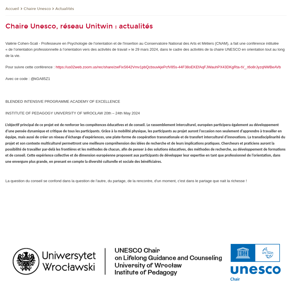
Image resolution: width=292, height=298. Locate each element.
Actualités (64, 9)
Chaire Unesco (37, 9)
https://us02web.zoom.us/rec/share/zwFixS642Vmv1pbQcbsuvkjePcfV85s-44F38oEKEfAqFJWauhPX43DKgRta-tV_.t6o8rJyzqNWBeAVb (168, 67)
